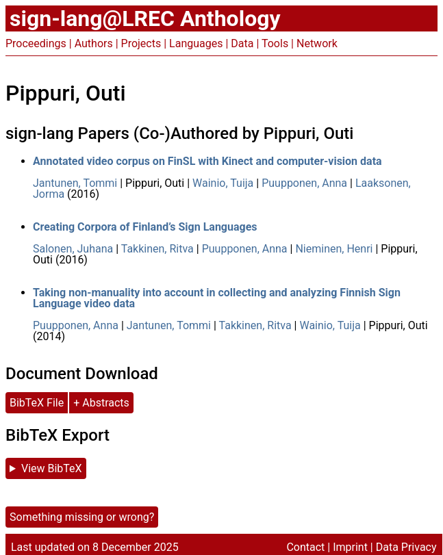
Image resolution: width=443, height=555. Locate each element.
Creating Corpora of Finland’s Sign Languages (145, 226)
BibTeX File (37, 402)
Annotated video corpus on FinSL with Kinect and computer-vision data (207, 161)
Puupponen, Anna (304, 183)
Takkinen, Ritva (157, 248)
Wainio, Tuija (222, 183)
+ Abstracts (101, 402)
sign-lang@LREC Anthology (145, 18)
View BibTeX (51, 468)
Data (242, 43)
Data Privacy (406, 547)
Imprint (350, 547)
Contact (305, 547)
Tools (275, 43)
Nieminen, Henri (333, 248)
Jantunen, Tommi (75, 183)
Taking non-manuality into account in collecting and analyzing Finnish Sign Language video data (217, 298)
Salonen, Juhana (73, 248)
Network (317, 43)
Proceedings (35, 43)
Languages (196, 43)
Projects (141, 43)
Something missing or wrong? (82, 517)
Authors (94, 43)
